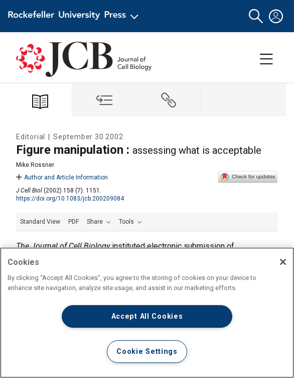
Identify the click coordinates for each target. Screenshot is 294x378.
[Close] (283, 262)
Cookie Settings (147, 351)
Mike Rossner (35, 164)
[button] (256, 16)
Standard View (40, 221)
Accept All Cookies (147, 316)
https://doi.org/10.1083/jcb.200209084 (70, 198)
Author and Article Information (62, 177)
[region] (147, 312)
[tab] (104, 99)
